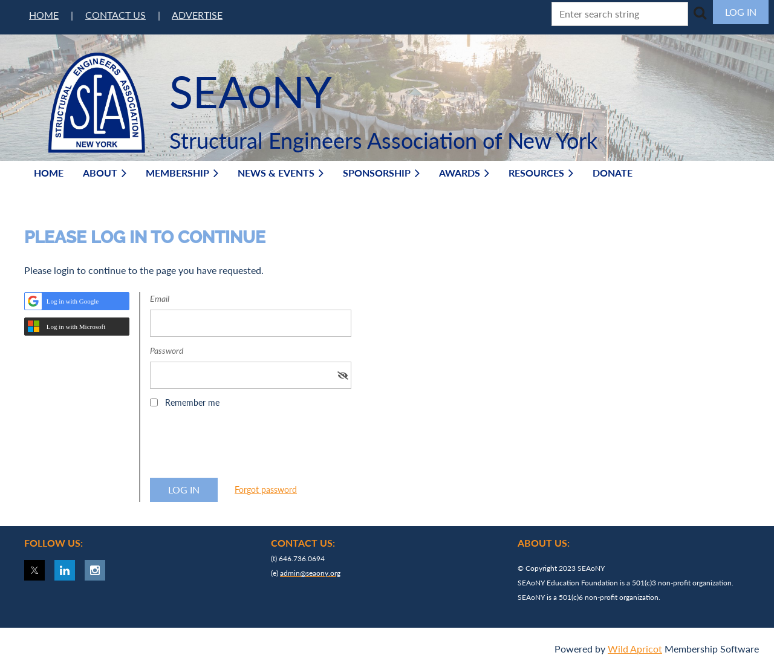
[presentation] (242, 446)
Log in (740, 12)
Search (700, 13)
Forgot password (266, 489)
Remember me (192, 402)
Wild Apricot (635, 648)
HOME (44, 15)
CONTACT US (115, 15)
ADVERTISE (197, 15)
